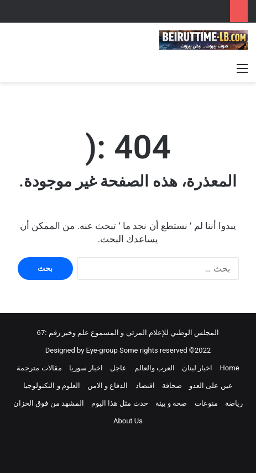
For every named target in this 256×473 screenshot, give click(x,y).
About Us (128, 421)
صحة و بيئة (171, 403)
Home (229, 368)
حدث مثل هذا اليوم (119, 403)
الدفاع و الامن (107, 385)
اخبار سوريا (86, 368)
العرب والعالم (154, 368)
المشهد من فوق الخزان (48, 403)
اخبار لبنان (197, 368)
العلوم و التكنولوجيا (51, 385)
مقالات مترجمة (39, 368)
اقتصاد (145, 385)
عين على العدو (210, 385)
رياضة (234, 403)
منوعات (206, 403)
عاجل (118, 368)
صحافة (172, 385)
